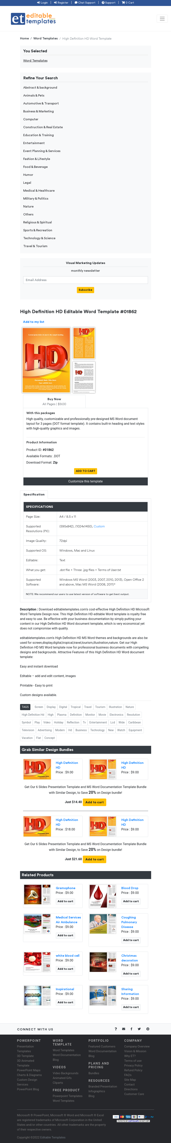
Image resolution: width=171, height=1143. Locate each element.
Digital (63, 707)
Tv (84, 722)
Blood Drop (129, 888)
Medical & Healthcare (39, 190)
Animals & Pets (33, 95)
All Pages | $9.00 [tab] (54, 402)
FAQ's (128, 1075)
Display (51, 707)
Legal (27, 182)
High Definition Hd (33, 714)
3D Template (25, 1056)
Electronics (116, 714)
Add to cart (94, 802)
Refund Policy (133, 1070)
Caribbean (134, 722)
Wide (122, 722)
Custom (99, 526)
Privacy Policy (133, 1065)
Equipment (135, 730)
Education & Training (38, 135)
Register (61, 2)
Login (42, 2)
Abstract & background (40, 87)
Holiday (58, 722)
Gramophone (65, 888)
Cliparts (58, 1083)
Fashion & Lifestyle (36, 159)
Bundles (94, 1073)
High (51, 714)
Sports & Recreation (37, 230)
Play (37, 722)
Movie (102, 714)
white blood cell (67, 955)
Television (28, 730)
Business (81, 730)
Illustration (115, 707)
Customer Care (134, 1094)
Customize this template (85, 481)
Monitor (90, 714)
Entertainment (34, 143)
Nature (28, 206)
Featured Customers (102, 1046)
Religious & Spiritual (37, 222)
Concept (49, 737)
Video (46, 722)
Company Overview (137, 1046)
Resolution (133, 714)
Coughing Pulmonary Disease (129, 922)
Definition (76, 714)
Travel (88, 707)
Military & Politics (35, 198)
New (111, 730)
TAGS (25, 707)
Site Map (130, 1080)
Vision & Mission (135, 1051)
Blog (92, 1096)
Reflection (73, 722)
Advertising (45, 730)
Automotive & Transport (41, 103)
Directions (131, 1089)
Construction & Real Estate (43, 127)
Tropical (76, 707)
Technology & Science (39, 238)
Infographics (97, 1091)
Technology (97, 730)
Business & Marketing (38, 111)
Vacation (27, 737)
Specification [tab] (33, 494)
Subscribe (85, 290)
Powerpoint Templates (68, 1096)
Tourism (100, 707)
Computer (30, 119)
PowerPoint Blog (28, 1089)
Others (28, 214)
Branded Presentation (103, 1086)
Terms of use (133, 1061)
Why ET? (130, 1056)
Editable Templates (53, 1137)
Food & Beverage (35, 166)
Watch (121, 730)
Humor (28, 174)
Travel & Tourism (35, 246)
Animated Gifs (62, 1078)
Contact (129, 1084)
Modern (60, 730)
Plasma (61, 714)
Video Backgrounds (65, 1073)
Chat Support (85, 2)
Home (24, 38)
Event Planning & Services (41, 151)
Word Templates (45, 38)
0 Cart (128, 2)
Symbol (26, 722)
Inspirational (65, 989)
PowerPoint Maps (29, 1070)
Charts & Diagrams (29, 1075)
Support (108, 2)
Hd (70, 730)
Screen (39, 707)
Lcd (112, 722)
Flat (38, 737)
